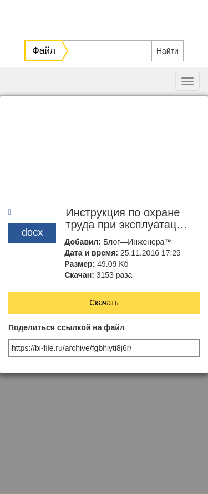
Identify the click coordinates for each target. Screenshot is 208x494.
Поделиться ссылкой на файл (66, 328)
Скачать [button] (104, 302)
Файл (43, 50)
